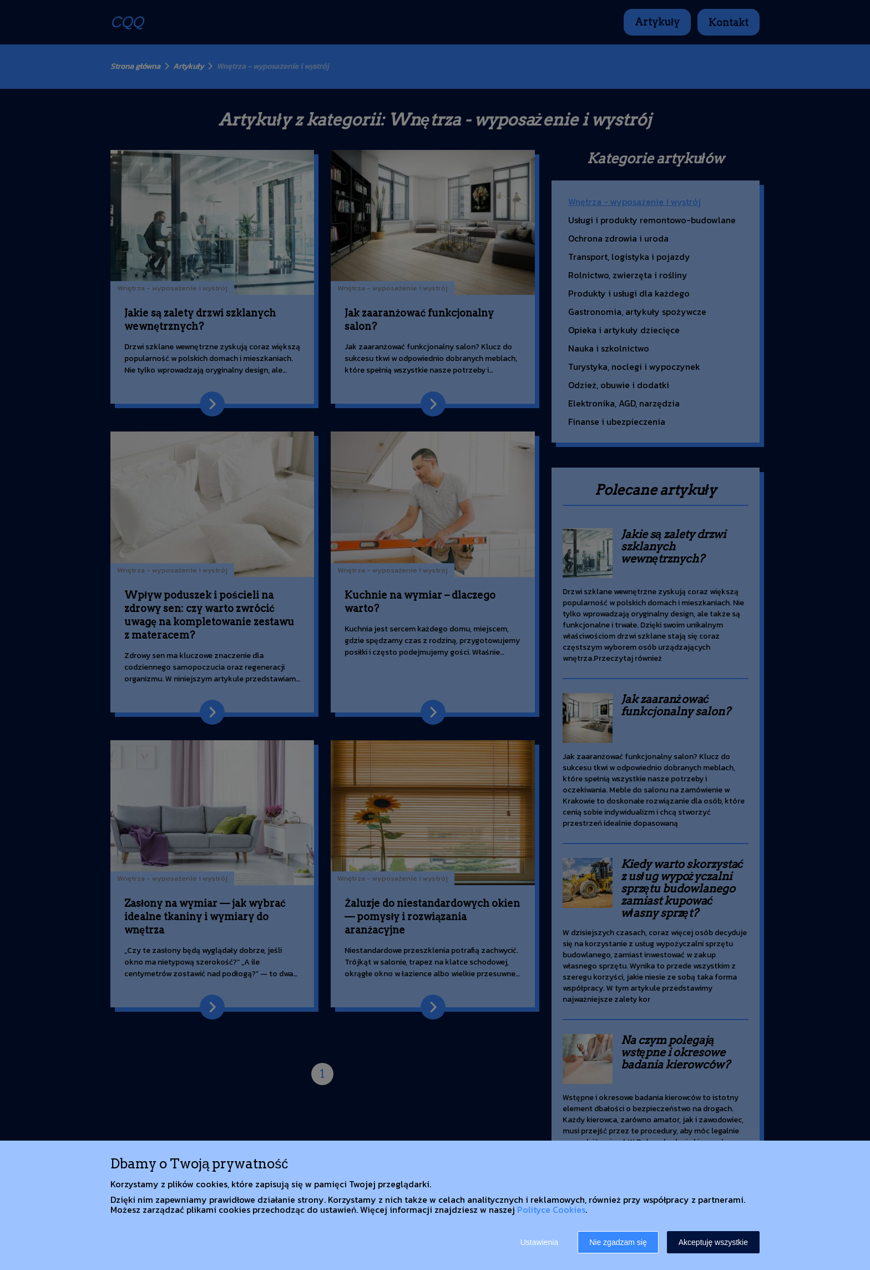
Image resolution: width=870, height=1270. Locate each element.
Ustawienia (539, 1242)
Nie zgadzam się (618, 1242)
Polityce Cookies (551, 1209)
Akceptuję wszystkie (713, 1242)
